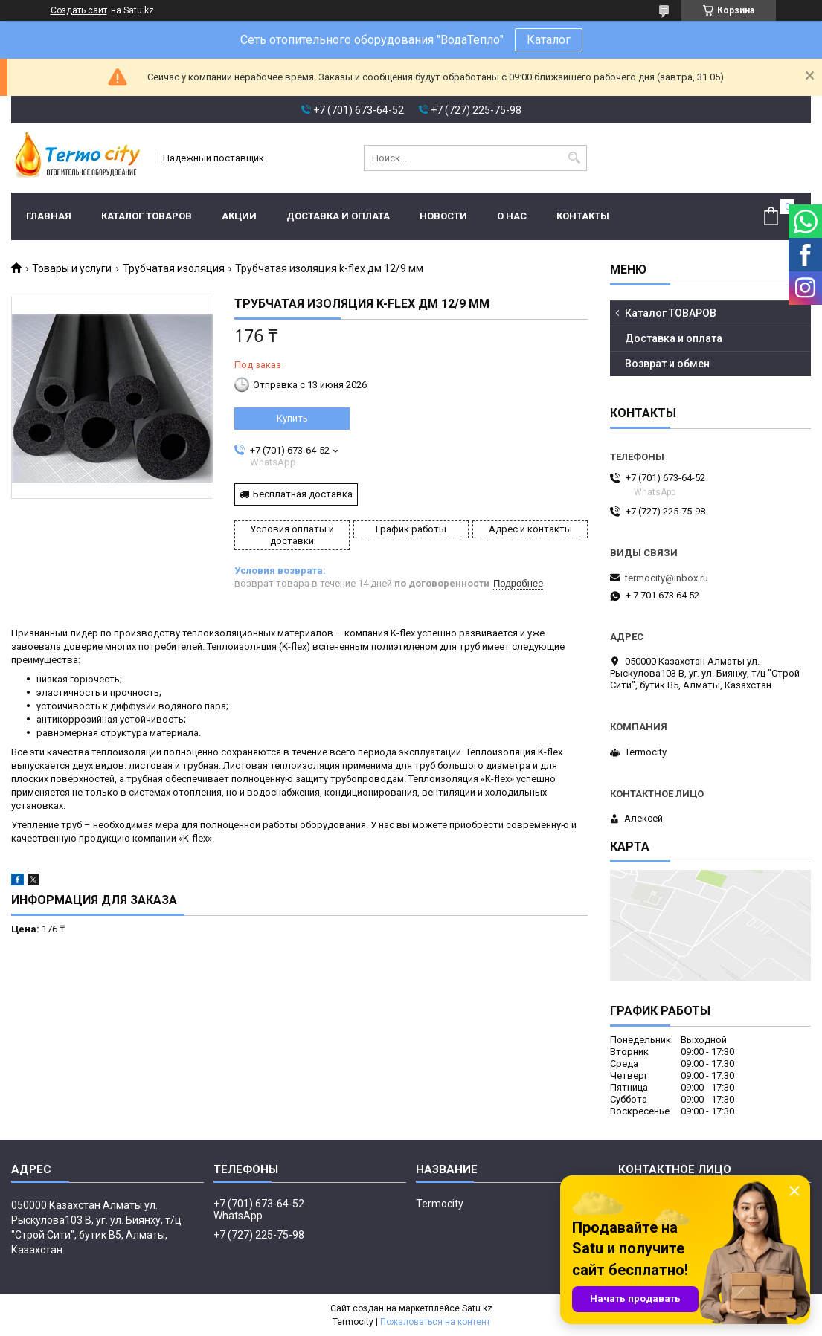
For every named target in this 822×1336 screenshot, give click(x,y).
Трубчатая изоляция (174, 268)
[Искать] (574, 158)
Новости (443, 216)
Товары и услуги (72, 268)
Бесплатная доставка (303, 494)
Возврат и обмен (667, 364)
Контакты (582, 216)
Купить (292, 418)
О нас (512, 216)
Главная (48, 216)
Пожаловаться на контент (435, 1322)
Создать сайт (79, 10)
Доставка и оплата (338, 216)
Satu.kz (477, 1308)
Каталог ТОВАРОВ (146, 216)
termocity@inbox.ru (666, 578)
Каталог (549, 40)
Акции (239, 216)
